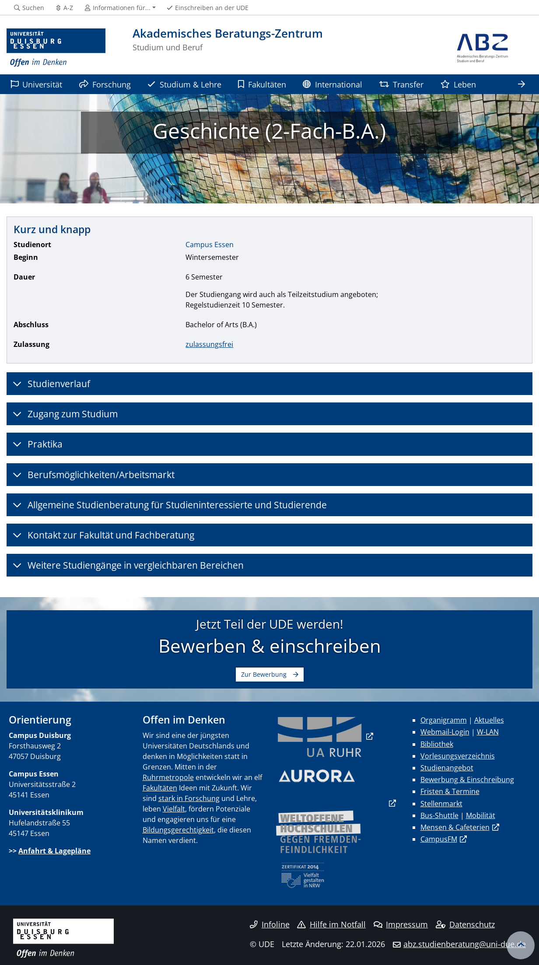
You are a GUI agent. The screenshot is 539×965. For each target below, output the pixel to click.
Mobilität (480, 815)
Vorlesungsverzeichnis (457, 756)
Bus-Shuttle (439, 815)
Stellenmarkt (441, 803)
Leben (458, 84)
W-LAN (488, 732)
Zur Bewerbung (264, 674)
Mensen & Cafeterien (455, 827)
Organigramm (443, 720)
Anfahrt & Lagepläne (54, 851)
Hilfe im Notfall (331, 924)
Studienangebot (446, 768)
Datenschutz (465, 924)
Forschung (105, 84)
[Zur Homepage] (56, 48)
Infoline (270, 924)
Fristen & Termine (450, 791)
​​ (320, 736)
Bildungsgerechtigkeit (178, 830)
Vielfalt (174, 809)
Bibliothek (436, 744)
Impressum (401, 924)
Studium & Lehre (184, 84)
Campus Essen (210, 244)
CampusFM (438, 839)
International (332, 84)
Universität (36, 84)
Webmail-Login (444, 732)
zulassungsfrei (209, 344)
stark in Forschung (189, 798)
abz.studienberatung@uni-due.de (464, 944)
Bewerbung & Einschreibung (467, 779)
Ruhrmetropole (168, 777)
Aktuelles (489, 720)
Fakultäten (262, 84)
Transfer (401, 84)
